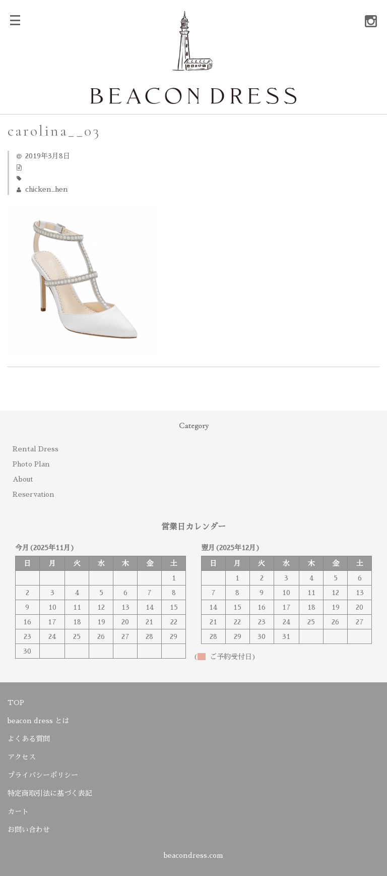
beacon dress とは (38, 720)
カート (18, 811)
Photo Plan (31, 464)
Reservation (33, 494)
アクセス (22, 757)
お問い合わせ (29, 829)
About (23, 479)
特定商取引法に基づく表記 (50, 793)
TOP (16, 702)
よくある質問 (29, 738)
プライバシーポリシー (43, 775)
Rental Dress (35, 448)
